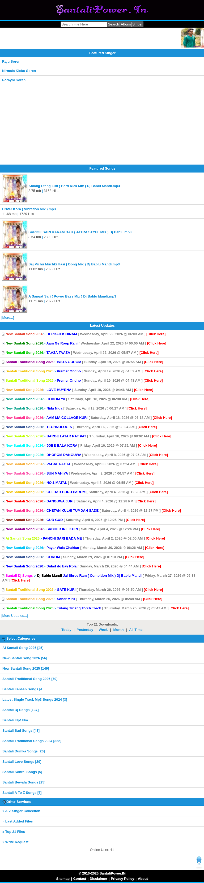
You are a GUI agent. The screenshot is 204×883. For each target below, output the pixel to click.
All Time (135, 630)
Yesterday (85, 630)
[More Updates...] (14, 616)
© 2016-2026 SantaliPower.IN (102, 873)
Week (103, 630)
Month (118, 630)
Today (66, 630)
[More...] (7, 318)
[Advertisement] (102, 125)
